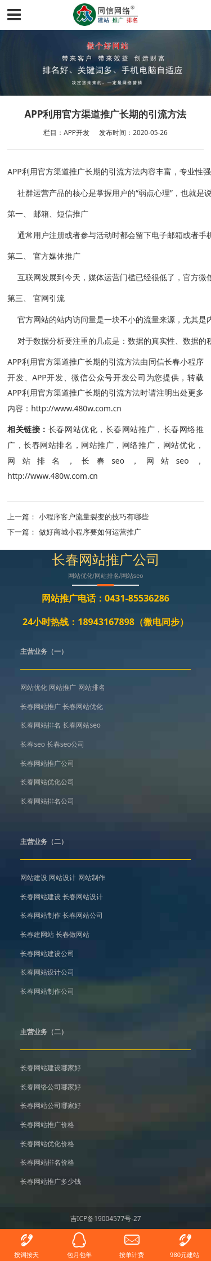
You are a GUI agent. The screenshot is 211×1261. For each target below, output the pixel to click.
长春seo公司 (65, 743)
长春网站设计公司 (47, 971)
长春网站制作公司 (47, 990)
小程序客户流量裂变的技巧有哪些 (94, 516)
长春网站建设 (40, 896)
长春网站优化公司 (47, 781)
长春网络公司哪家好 (50, 1086)
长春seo (103, 460)
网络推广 (138, 444)
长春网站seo (81, 724)
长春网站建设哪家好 (50, 1067)
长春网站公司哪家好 (50, 1105)
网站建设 (33, 877)
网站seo (167, 460)
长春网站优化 (72, 429)
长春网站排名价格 (47, 1161)
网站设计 (62, 877)
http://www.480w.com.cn (52, 475)
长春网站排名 (48, 444)
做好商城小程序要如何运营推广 (90, 532)
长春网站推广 (130, 429)
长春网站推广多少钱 (50, 1181)
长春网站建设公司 (47, 953)
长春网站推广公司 (47, 763)
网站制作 (91, 877)
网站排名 (37, 460)
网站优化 (179, 444)
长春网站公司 (82, 914)
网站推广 (97, 444)
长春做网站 (72, 934)
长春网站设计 (82, 896)
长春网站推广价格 (47, 1124)
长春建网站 (37, 934)
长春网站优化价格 (47, 1143)
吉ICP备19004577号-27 (105, 1218)
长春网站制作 (40, 914)
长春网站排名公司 (47, 800)
